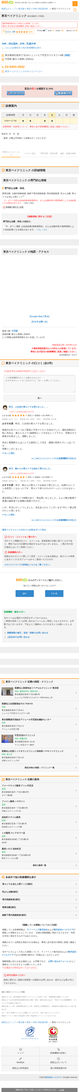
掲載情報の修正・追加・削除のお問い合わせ (27, 633)
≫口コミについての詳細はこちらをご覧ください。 (28, 565)
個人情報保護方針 (58, 1068)
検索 (75, 10)
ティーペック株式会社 (37, 929)
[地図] (67, 55)
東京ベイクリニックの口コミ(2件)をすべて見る (24, 530)
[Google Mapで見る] (39, 316)
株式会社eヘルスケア (63, 929)
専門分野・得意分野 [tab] (49, 153)
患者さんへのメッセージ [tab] (11, 153)
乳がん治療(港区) (10, 892)
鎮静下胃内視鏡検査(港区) (14, 915)
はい (25, 593)
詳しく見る (30, 203)
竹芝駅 (15, 331)
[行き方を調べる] (40, 321)
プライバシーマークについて (29, 1038)
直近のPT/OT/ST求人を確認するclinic (16, 93)
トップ (20, 1053)
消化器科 (13, 43)
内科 (4, 43)
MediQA (20, 1062)
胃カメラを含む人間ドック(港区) (17, 884)
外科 (22, 43)
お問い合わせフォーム (58, 961)
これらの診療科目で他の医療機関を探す (22, 48)
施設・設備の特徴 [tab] (68, 153)
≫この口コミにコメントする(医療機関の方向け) (53, 458)
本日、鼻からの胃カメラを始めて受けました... (30, 468)
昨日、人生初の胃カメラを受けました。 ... (28, 407)
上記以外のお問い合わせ (18, 637)
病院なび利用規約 (20, 1068)
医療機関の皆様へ (58, 1053)
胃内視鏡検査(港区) (11, 899)
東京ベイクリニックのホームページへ (24, 71)
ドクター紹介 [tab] (30, 153)
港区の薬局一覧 (39, 865)
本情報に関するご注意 (14, 207)
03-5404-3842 (15, 67)
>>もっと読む (8, 453)
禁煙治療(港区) (9, 907)
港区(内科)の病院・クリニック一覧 (40, 768)
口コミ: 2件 (10, 32)
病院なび (7, 2)
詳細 (62, 1090)
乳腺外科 (31, 43)
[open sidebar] (75, 3)
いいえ (54, 593)
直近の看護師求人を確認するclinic (63, 93)
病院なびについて (58, 1062)
